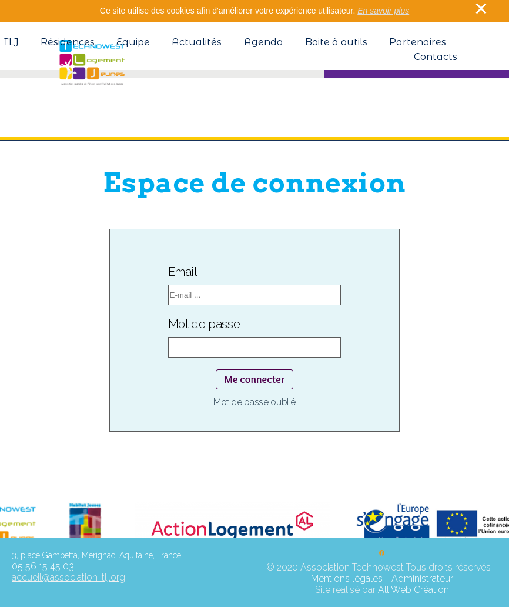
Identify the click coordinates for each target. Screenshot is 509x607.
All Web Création (413, 589)
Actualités (197, 42)
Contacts (435, 56)
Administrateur (422, 578)
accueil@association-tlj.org (68, 577)
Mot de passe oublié (254, 402)
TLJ (11, 42)
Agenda (263, 42)
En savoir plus (383, 10)
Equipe (133, 42)
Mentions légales (347, 578)
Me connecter (254, 379)
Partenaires (417, 42)
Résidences (68, 42)
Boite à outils (336, 42)
